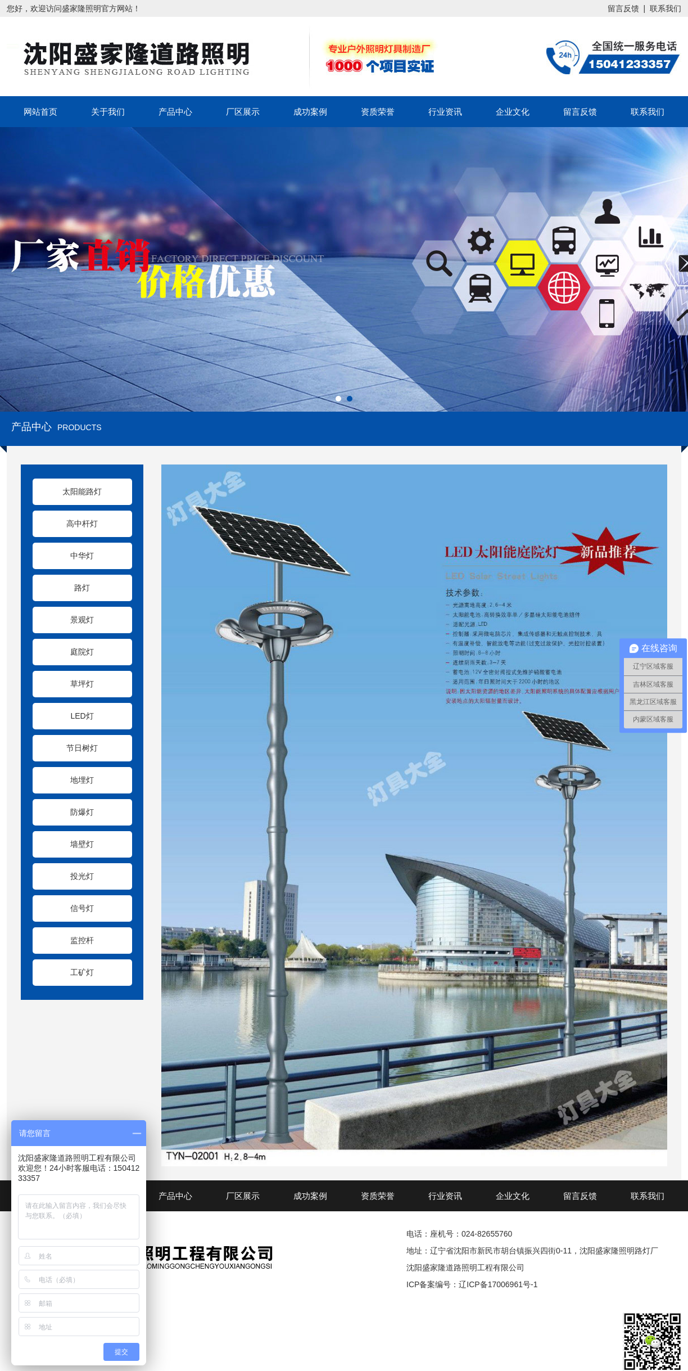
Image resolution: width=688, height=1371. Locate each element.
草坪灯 (82, 683)
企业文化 (512, 111)
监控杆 (82, 940)
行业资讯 (445, 111)
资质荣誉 (378, 111)
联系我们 (665, 8)
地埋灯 (82, 779)
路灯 (82, 587)
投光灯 (82, 876)
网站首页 (40, 111)
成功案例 (310, 111)
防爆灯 (82, 812)
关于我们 (108, 111)
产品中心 (175, 111)
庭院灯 (82, 651)
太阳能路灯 (82, 491)
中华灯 (82, 555)
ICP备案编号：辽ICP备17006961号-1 (471, 1284)
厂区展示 (243, 111)
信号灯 (82, 908)
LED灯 (81, 715)
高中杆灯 (82, 523)
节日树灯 (82, 747)
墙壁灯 (82, 844)
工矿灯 (82, 972)
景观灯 (82, 619)
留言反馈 (623, 8)
